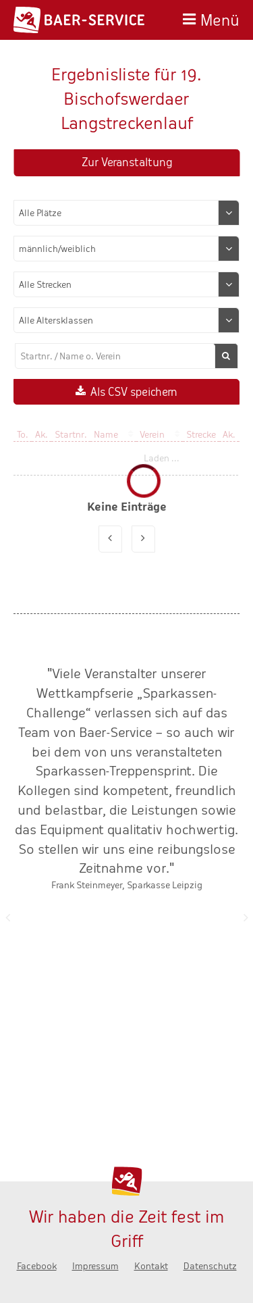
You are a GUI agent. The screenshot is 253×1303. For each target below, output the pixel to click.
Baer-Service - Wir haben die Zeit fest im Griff (78, 20)
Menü (220, 18)
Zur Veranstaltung (127, 162)
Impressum (95, 1266)
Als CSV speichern (133, 392)
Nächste (245, 917)
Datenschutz (210, 1266)
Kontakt (151, 1266)
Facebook (37, 1266)
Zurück (7, 917)
